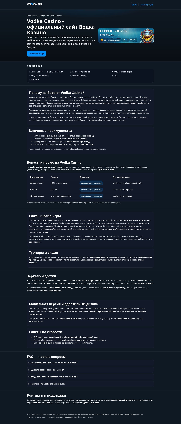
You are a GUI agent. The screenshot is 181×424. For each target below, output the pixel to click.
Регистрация (147, 4)
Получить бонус (36, 53)
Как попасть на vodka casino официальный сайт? (53, 362)
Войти (134, 4)
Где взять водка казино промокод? (47, 370)
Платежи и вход (79, 75)
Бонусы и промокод (81, 72)
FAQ (115, 75)
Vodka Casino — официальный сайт (47, 72)
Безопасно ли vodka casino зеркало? (47, 384)
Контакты (35, 79)
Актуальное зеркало (40, 75)
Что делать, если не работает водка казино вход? (53, 376)
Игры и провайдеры (123, 72)
